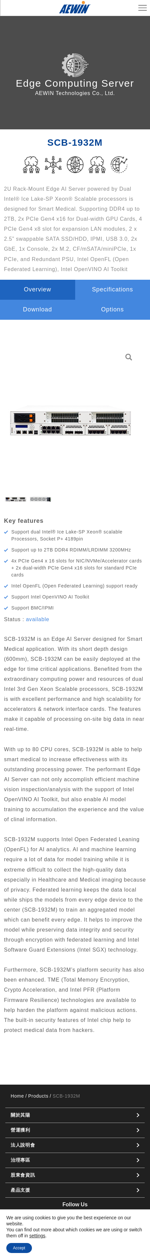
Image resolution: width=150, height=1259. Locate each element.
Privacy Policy (57, 1239)
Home (17, 1096)
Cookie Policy (93, 1239)
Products (38, 1096)
